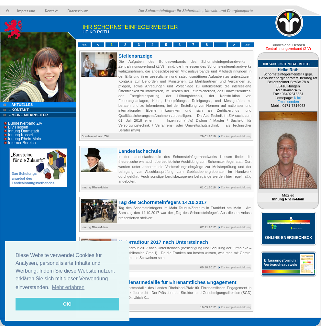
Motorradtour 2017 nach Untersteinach (163, 242)
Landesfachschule (139, 151)
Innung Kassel (20, 135)
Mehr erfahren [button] (68, 287)
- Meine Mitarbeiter (28, 115)
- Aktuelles (20, 105)
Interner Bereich (22, 143)
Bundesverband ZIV (25, 123)
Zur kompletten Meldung (236, 136)
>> (248, 45)
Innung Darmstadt (23, 131)
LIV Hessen (18, 127)
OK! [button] (67, 304)
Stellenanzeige (135, 56)
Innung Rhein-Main (24, 139)
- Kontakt (18, 110)
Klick (298, 98)
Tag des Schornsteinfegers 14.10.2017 (162, 202)
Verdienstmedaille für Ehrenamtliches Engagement (177, 282)
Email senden (288, 102)
